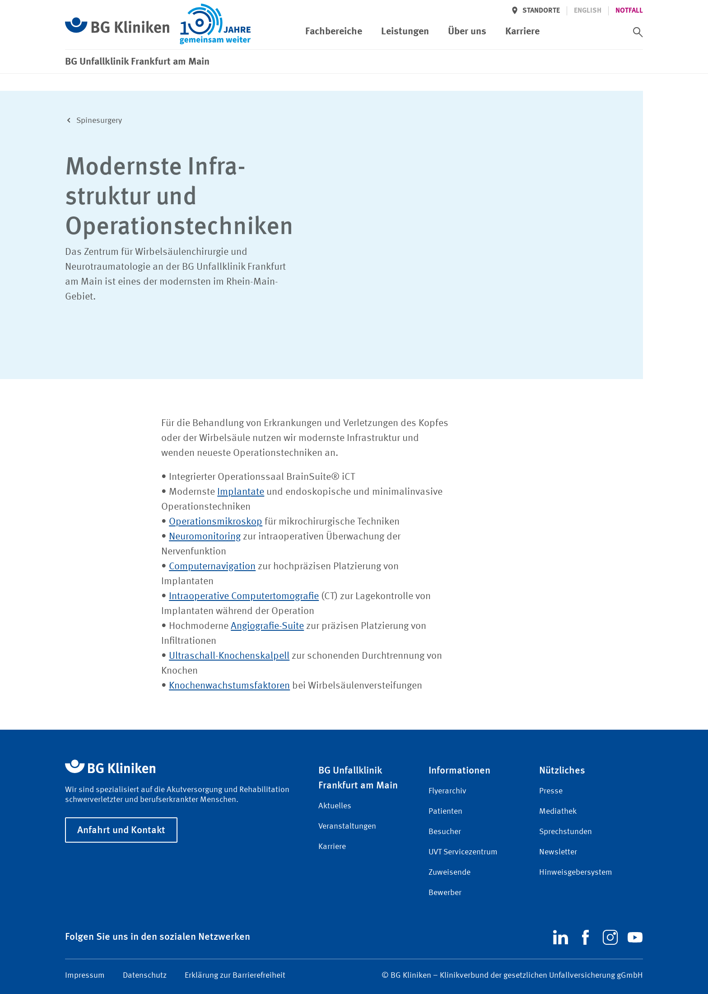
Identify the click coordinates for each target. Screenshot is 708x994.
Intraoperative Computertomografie (244, 596)
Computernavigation (212, 567)
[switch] (638, 32)
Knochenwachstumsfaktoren (229, 686)
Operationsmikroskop (215, 522)
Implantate (240, 492)
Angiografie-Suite (267, 626)
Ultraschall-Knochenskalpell (229, 656)
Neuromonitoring (205, 537)
